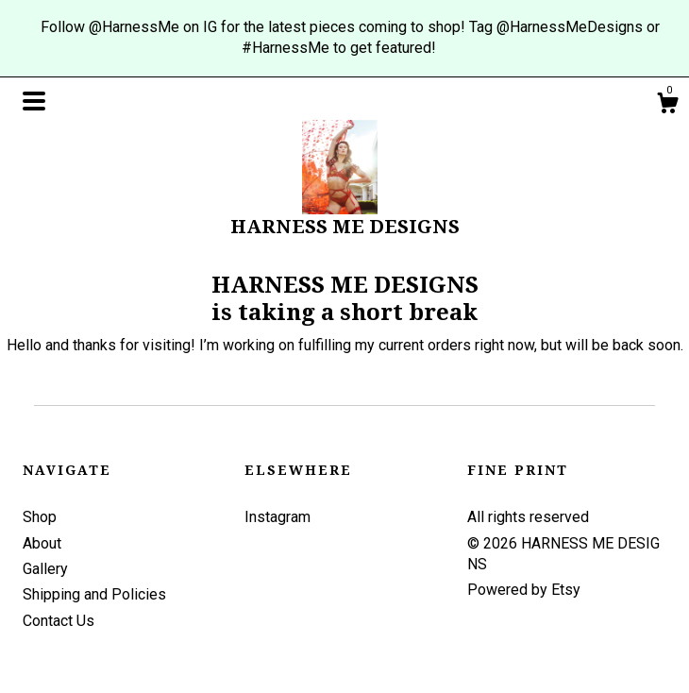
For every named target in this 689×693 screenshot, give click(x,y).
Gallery (45, 569)
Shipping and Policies (94, 594)
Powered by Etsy (523, 590)
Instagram (277, 517)
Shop (40, 517)
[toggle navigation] (34, 101)
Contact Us (58, 621)
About (42, 543)
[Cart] (667, 106)
